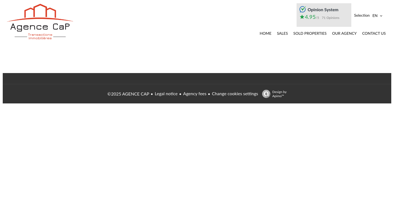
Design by (272, 94)
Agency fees (194, 93)
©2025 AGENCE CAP (128, 93)
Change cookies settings (235, 93)
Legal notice (166, 93)
